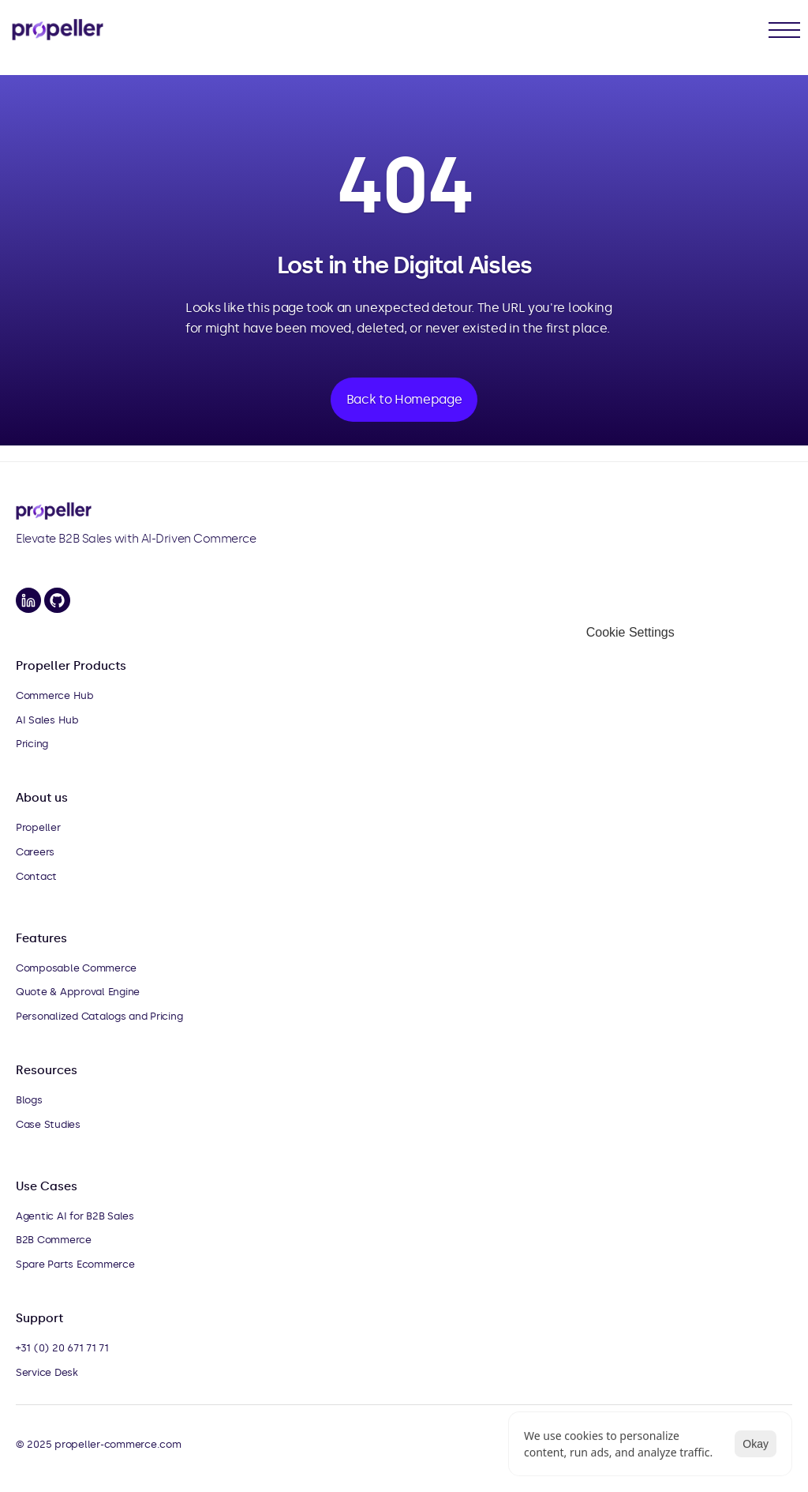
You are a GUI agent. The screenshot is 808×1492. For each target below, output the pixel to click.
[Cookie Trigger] (630, 633)
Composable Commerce (76, 968)
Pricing (32, 744)
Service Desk (47, 1372)
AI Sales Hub (47, 720)
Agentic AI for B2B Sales (75, 1216)
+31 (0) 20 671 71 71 (62, 1348)
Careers (35, 852)
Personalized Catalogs (71, 1016)
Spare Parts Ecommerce (75, 1264)
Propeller (38, 827)
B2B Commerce (54, 1240)
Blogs (29, 1100)
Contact (36, 876)
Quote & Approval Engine (78, 992)
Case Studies (48, 1124)
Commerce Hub (55, 695)
